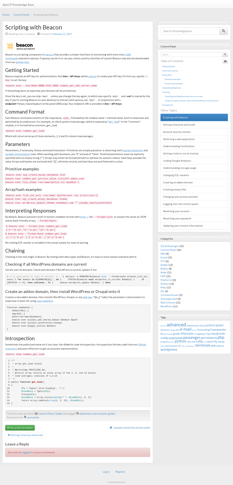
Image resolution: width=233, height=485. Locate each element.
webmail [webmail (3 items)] (220, 345)
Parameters (167, 75)
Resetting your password (177, 218)
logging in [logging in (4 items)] (201, 333)
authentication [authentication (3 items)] (193, 325)
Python (164, 283)
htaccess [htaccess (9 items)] (187, 333)
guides (111, 413)
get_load (114, 121)
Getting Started (168, 66)
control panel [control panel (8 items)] (214, 325)
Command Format (170, 70)
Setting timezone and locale (25, 434)
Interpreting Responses (171, 88)
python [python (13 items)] (180, 341)
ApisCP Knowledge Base (18, 4)
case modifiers (45, 300)
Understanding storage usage (179, 168)
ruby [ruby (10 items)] (199, 341)
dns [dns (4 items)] (178, 329)
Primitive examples (171, 79)
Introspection (167, 105)
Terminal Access (169, 295)
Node (163, 272)
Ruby (163, 287)
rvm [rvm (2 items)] (204, 342)
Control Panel (21, 14)
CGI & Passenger (169, 246)
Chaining (166, 92)
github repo (22, 62)
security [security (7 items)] (212, 341)
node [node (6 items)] (222, 333)
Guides (59, 413)
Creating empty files (174, 189)
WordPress (166, 306)
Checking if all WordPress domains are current (182, 96)
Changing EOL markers (176, 175)
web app (87, 297)
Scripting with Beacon (175, 117)
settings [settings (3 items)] (221, 341)
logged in (27, 452)
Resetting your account (176, 211)
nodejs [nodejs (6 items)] (164, 338)
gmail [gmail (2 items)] (166, 334)
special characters (133, 150)
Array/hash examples (172, 83)
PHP (163, 276)
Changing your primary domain (180, 196)
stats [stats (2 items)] (183, 346)
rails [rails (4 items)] (189, 341)
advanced (85, 413)
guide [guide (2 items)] (170, 334)
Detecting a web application (179, 139)
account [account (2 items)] (163, 326)
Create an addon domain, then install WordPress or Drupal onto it (190, 100)
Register (120, 471)
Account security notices (177, 131)
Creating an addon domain (178, 182)
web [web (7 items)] (213, 345)
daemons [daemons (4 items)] (165, 329)
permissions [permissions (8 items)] (209, 338)
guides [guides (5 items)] (176, 333)
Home (5, 14)
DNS (162, 253)
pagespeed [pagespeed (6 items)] (176, 338)
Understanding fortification (179, 146)
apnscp (49, 54)
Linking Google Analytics (177, 160)
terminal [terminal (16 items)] (202, 345)
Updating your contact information (183, 225)
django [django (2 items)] (172, 330)
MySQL (164, 268)
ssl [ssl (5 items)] (179, 345)
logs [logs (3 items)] (208, 333)
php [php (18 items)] (220, 337)
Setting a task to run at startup (180, 153)
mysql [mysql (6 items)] (214, 333)
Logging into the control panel (180, 204)
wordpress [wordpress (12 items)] (168, 349)
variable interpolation (17, 154)
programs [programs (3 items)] (164, 341)
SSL (162, 291)
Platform (165, 280)
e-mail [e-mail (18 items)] (186, 329)
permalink (33, 417)
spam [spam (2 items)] (162, 346)
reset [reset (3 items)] (193, 341)
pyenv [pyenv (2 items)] (172, 342)
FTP (162, 261)
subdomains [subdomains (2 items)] (190, 346)
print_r (84, 216)
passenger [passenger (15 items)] (191, 337)
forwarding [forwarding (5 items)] (203, 329)
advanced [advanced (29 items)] (176, 325)
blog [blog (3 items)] (202, 325)
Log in (106, 471)
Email (163, 257)
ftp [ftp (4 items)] (161, 333)
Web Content (167, 302)
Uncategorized (168, 298)
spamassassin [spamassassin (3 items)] (171, 345)
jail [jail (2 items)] (195, 334)
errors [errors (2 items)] (194, 330)
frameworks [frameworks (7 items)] (218, 329)
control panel (99, 413)
